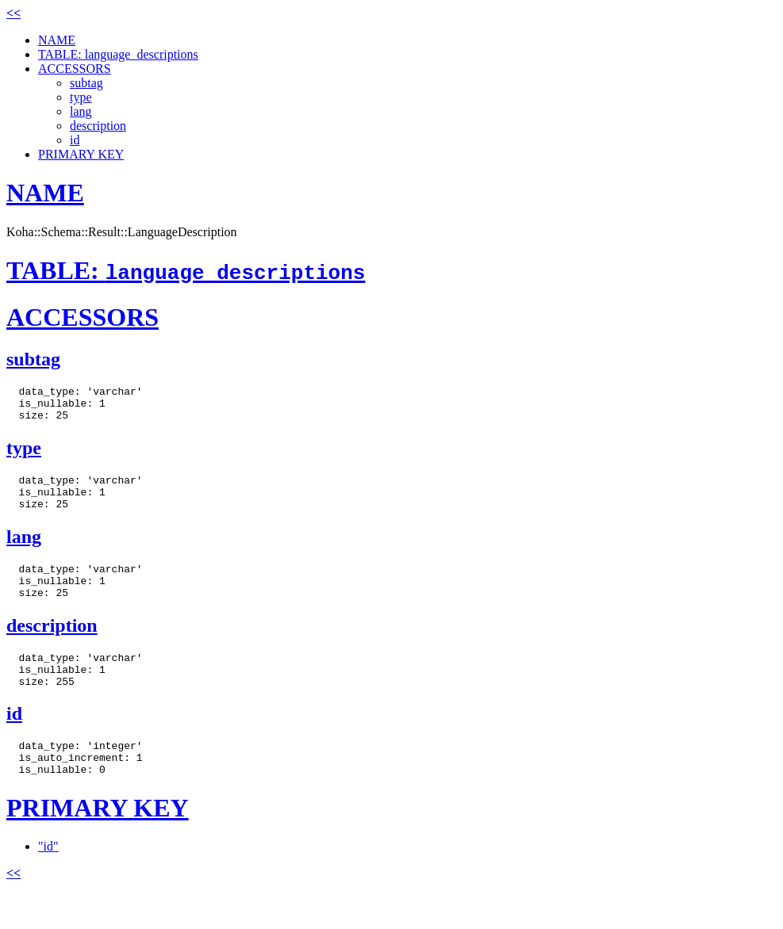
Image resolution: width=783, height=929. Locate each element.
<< (13, 13)
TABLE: (185, 270)
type (81, 97)
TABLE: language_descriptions (118, 54)
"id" (48, 882)
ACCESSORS (74, 68)
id (74, 140)
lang (81, 111)
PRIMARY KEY (81, 154)
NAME (56, 40)
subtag (86, 83)
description (98, 125)
